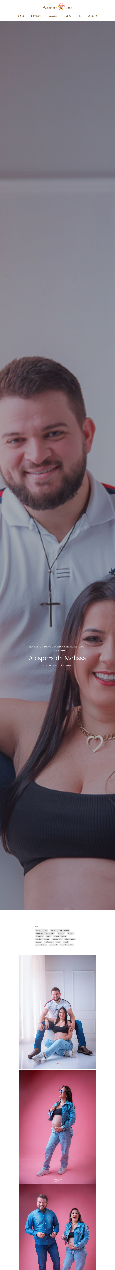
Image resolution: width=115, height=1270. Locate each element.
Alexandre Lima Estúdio (60, 930)
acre (58, 942)
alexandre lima (41, 930)
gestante (39, 936)
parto (48, 936)
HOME (21, 16)
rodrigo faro (57, 939)
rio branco (49, 942)
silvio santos (70, 939)
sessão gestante (60, 936)
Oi (80, 16)
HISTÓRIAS (36, 16)
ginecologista (41, 945)
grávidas (61, 933)
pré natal (53, 945)
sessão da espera (42, 939)
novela (38, 942)
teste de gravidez (67, 945)
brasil (66, 942)
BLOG (68, 16)
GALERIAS (54, 16)
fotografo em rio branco (45, 933)
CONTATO (92, 16)
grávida (70, 933)
